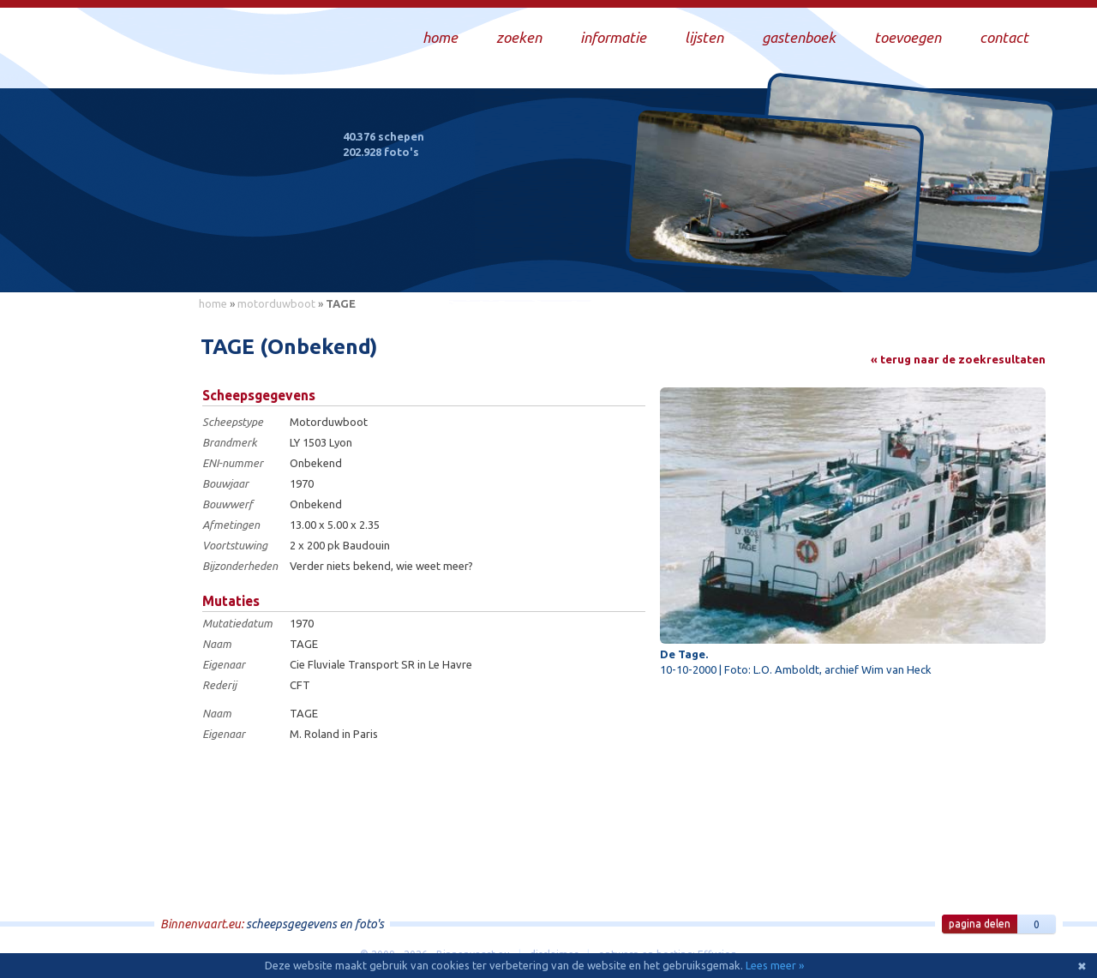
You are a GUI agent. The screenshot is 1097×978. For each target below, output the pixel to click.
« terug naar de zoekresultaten (958, 359)
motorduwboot (276, 303)
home (213, 303)
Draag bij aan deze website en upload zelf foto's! (904, 261)
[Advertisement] (111, 575)
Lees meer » (775, 965)
